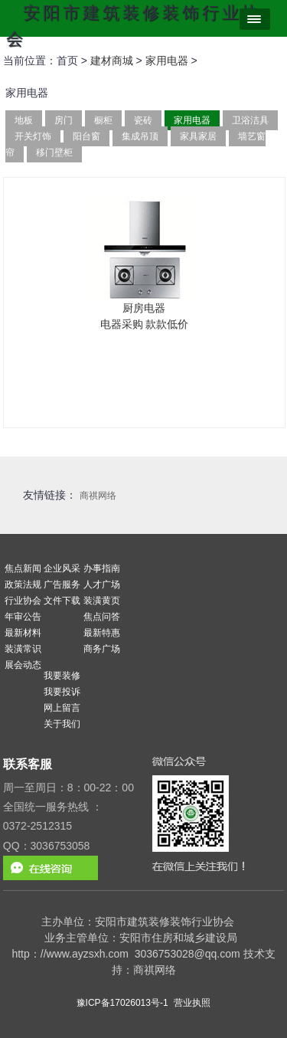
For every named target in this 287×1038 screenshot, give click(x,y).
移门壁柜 (54, 152)
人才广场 (101, 584)
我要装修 (62, 675)
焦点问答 (101, 616)
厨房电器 (143, 308)
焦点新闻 (23, 568)
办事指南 (101, 568)
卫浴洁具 (250, 120)
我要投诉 (62, 691)
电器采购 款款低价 (144, 324)
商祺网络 (98, 495)
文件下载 (62, 600)
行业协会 (23, 600)
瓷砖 (143, 120)
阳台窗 (86, 136)
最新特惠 (101, 632)
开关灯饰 (33, 136)
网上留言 (62, 707)
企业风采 (62, 568)
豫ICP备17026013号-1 (122, 1002)
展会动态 (23, 665)
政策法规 (23, 584)
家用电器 (166, 60)
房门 (63, 120)
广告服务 (62, 584)
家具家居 (198, 136)
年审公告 (23, 616)
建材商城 (111, 60)
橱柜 (103, 120)
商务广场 (101, 648)
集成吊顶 (140, 136)
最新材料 (23, 632)
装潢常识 (23, 648)
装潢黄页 (101, 600)
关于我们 (62, 724)
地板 (24, 120)
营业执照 (192, 1002)
